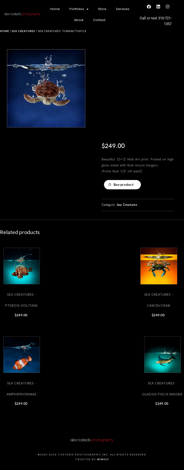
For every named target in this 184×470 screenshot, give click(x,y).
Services (122, 9)
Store (102, 9)
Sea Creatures (23, 31)
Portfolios (78, 9)
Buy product (124, 184)
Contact (99, 20)
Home (55, 9)
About (78, 20)
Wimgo (103, 459)
